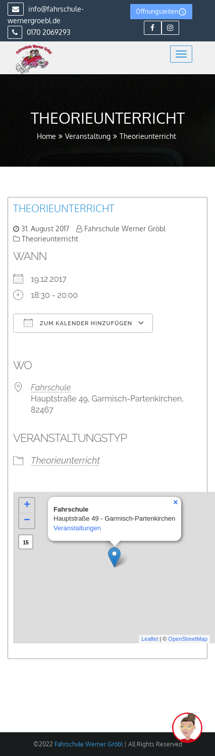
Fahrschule (51, 387)
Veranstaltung (88, 136)
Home (46, 136)
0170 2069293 (39, 32)
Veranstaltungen (77, 528)
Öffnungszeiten (161, 12)
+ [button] (27, 505)
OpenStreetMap (187, 639)
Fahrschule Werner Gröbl (125, 228)
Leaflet (149, 639)
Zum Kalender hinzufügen (78, 322)
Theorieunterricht (64, 208)
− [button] (27, 520)
